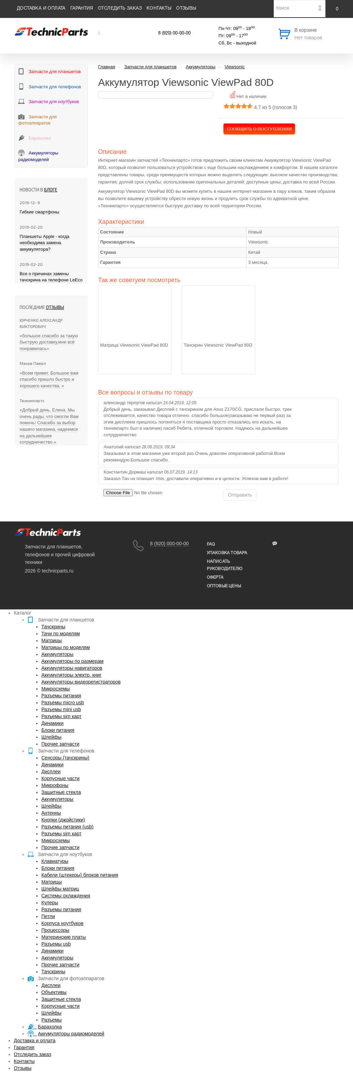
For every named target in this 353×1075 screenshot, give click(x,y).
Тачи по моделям (60, 633)
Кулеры (49, 902)
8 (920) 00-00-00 (174, 33)
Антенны (51, 813)
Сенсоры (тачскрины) (65, 757)
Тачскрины (53, 626)
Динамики (52, 723)
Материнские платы (63, 937)
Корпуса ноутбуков (62, 923)
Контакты (159, 9)
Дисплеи (51, 771)
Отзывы (186, 9)
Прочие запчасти (60, 744)
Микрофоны (54, 785)
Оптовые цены (224, 586)
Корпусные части (60, 778)
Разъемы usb (56, 944)
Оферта (215, 577)
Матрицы (51, 640)
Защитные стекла (61, 792)
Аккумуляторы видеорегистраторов (81, 682)
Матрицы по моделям (65, 647)
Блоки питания (57, 730)
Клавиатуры (54, 861)
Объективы (54, 992)
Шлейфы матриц (60, 889)
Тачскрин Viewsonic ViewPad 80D (218, 345)
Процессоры (55, 930)
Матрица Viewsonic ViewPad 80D (134, 345)
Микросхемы (55, 688)
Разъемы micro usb (62, 702)
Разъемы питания (61, 695)
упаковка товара (227, 553)
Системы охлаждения (65, 895)
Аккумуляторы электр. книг (71, 675)
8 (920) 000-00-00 (169, 543)
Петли (48, 916)
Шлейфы (51, 737)
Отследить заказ (120, 9)
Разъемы (51, 1020)
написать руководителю (224, 565)
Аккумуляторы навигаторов (71, 668)
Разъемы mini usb (61, 709)
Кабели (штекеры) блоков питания (79, 875)
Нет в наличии (251, 96)
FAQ (211, 544)
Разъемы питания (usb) (67, 826)
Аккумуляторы (57, 654)
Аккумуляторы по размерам (72, 661)
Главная (106, 66)
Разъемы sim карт (61, 716)
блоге (50, 189)
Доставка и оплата (41, 9)
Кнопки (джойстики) (63, 820)
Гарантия (81, 9)
